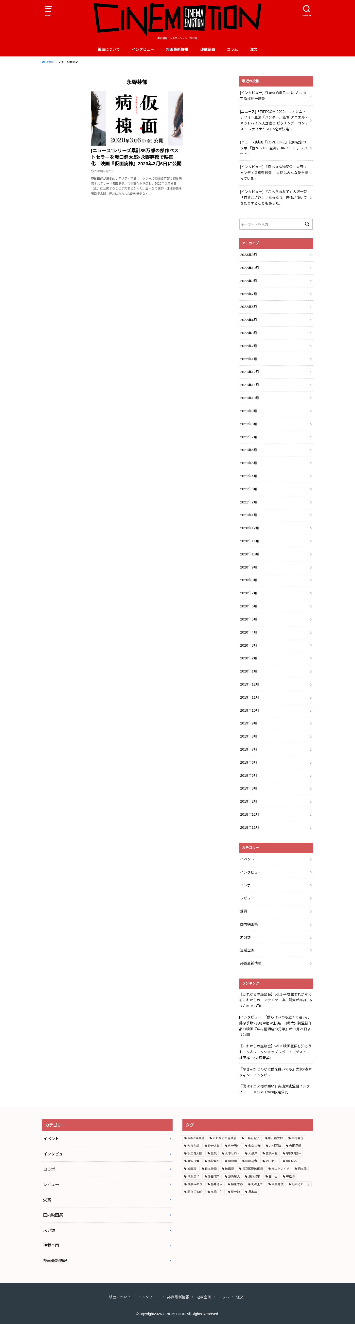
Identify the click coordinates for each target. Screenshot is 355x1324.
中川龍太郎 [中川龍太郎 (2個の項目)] (275, 1138)
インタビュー (143, 50)
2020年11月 (249, 541)
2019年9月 (248, 723)
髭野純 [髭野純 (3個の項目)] (235, 1192)
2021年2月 (248, 502)
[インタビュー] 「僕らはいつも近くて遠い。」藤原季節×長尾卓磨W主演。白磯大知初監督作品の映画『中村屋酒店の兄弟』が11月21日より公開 (275, 1026)
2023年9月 (248, 255)
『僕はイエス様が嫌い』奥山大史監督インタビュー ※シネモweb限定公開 (274, 1089)
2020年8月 (248, 580)
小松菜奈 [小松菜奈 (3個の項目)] (214, 1161)
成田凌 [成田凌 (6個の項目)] (191, 1168)
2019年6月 (248, 762)
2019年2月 (248, 801)
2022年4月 (248, 320)
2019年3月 (248, 788)
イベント (247, 859)
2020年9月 (248, 567)
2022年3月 (248, 333)
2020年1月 (248, 671)
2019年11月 (249, 697)
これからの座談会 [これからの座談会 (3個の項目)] (224, 1138)
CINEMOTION (174, 1314)
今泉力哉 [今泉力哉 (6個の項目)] (193, 1146)
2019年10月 (249, 710)
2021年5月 (248, 463)
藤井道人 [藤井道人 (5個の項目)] (217, 1184)
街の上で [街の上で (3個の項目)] (257, 1184)
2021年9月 (248, 411)
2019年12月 (249, 684)
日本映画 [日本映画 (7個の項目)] (211, 1168)
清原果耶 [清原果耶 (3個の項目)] (254, 1176)
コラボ (245, 885)
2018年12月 (249, 814)
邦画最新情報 (177, 50)
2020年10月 (249, 554)
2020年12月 (249, 528)
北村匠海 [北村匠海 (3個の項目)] (275, 1146)
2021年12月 (249, 372)
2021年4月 (248, 476)
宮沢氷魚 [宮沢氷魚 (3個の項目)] (193, 1161)
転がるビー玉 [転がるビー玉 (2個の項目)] (301, 1184)
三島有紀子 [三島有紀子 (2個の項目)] (252, 1138)
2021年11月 (249, 385)
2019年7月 (248, 749)
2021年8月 (248, 424)
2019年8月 (248, 736)
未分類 (245, 937)
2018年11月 (249, 827)
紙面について (109, 50)
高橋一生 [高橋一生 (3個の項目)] (217, 1192)
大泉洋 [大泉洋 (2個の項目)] (252, 1153)
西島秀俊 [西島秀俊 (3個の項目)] (278, 1184)
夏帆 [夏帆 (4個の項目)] (214, 1153)
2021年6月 (248, 450)
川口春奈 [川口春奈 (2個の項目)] (292, 1161)
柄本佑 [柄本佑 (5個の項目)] (302, 1168)
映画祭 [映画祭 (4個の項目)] (229, 1168)
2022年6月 (248, 307)
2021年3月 (248, 489)
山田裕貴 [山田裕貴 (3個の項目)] (251, 1161)
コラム (232, 50)
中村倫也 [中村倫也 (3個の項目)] (297, 1138)
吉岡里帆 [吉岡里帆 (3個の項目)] (295, 1146)
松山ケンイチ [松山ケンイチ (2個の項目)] (280, 1168)
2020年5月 (248, 619)
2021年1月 (248, 515)
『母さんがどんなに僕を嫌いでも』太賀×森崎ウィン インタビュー (275, 1072)
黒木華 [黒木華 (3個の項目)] (252, 1192)
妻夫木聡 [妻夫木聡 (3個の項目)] (272, 1153)
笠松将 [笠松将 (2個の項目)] (290, 1176)
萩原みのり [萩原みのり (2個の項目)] (194, 1184)
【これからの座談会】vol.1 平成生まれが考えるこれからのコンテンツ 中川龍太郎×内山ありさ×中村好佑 (275, 1000)
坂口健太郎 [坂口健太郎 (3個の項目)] (194, 1153)
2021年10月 (249, 398)
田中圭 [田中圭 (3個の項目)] (273, 1176)
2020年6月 (248, 606)
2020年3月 (248, 645)
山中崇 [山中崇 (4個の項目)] (232, 1161)
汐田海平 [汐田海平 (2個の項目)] (214, 1176)
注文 (253, 50)
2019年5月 (248, 775)
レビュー (247, 898)
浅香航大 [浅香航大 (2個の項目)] (234, 1176)
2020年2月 (248, 658)
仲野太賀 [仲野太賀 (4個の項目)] (214, 1146)
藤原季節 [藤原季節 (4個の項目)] (237, 1184)
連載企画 (207, 50)
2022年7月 (248, 294)
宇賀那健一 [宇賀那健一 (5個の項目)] (293, 1153)
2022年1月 (248, 359)
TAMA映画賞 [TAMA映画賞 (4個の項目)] (195, 1138)
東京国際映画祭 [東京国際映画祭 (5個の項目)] (252, 1168)
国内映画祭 (249, 924)
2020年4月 (248, 632)
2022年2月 (248, 346)
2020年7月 (248, 593)
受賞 (243, 911)
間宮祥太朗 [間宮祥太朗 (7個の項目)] (194, 1192)
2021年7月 (248, 437)
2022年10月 (249, 268)
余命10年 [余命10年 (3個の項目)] (254, 1146)
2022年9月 (248, 281)
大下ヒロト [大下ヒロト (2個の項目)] (232, 1153)
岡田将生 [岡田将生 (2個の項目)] (272, 1161)
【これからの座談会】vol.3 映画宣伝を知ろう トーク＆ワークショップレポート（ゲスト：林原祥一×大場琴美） (275, 1052)
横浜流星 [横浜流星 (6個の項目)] (193, 1176)
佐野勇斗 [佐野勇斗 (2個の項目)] (234, 1146)
